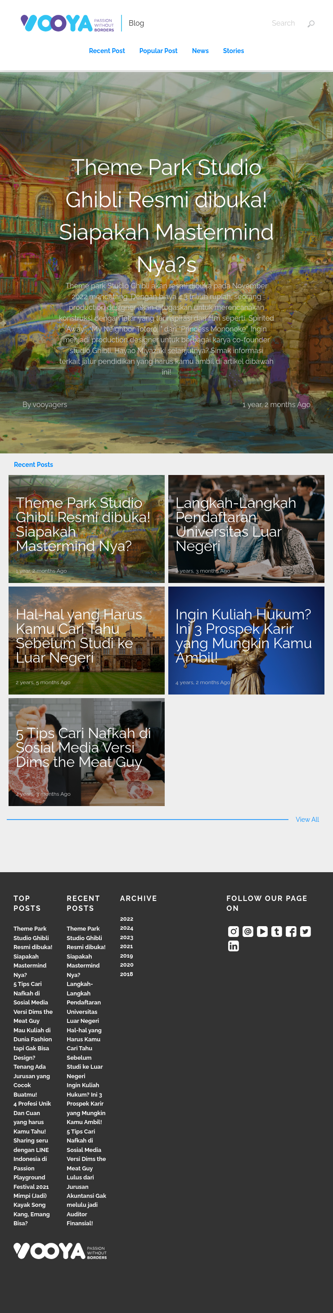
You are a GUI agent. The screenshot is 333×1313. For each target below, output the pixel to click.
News (200, 50)
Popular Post (159, 50)
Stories (233, 50)
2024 (127, 927)
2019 (126, 955)
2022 (127, 918)
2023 (126, 937)
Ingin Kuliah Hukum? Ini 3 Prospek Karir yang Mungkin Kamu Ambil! (86, 1103)
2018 (126, 974)
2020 (127, 964)
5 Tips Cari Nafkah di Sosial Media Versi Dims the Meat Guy (33, 1002)
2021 (126, 946)
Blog (136, 23)
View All (307, 819)
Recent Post (107, 50)
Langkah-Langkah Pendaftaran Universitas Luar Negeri (84, 1002)
